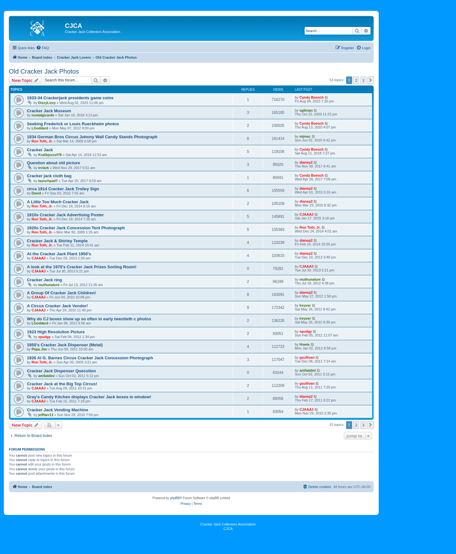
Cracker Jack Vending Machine (57, 409)
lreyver (305, 305)
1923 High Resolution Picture (56, 331)
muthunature (49, 285)
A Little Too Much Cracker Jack (58, 201)
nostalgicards (43, 115)
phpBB (175, 498)
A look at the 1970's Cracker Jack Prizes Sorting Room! (81, 266)
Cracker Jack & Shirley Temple (57, 240)
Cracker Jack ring (44, 279)
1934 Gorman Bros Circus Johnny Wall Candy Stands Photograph (92, 136)
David (36, 193)
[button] (370, 80)
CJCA (228, 529)
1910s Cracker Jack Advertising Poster (65, 214)
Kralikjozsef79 (50, 155)
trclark (43, 168)
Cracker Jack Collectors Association (228, 524)
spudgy (44, 337)
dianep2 (306, 162)
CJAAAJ (307, 214)
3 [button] (363, 80)
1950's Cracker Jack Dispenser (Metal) (65, 344)
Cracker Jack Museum (49, 110)
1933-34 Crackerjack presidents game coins (70, 97)
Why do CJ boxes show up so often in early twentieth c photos (89, 318)
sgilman (306, 110)
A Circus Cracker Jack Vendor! (57, 305)
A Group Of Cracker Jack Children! (61, 292)
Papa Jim (39, 349)
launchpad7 (48, 181)
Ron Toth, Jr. (42, 141)
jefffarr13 (45, 415)
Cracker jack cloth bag (49, 175)
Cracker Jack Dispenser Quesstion (61, 370)
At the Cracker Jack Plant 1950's (59, 253)
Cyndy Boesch (312, 97)
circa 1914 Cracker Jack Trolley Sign (63, 188)
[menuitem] (42, 48)
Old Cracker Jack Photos (44, 71)
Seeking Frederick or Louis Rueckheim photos (73, 123)
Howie (305, 344)
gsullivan (307, 357)
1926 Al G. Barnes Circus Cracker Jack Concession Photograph (90, 357)
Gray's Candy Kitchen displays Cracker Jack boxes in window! (89, 396)
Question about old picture (53, 162)
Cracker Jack (40, 149)
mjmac (305, 136)
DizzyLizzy (47, 103)
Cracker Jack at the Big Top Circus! (62, 383)
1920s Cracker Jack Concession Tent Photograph (76, 227)
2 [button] (356, 80)
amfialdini (46, 376)
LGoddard (40, 128)
